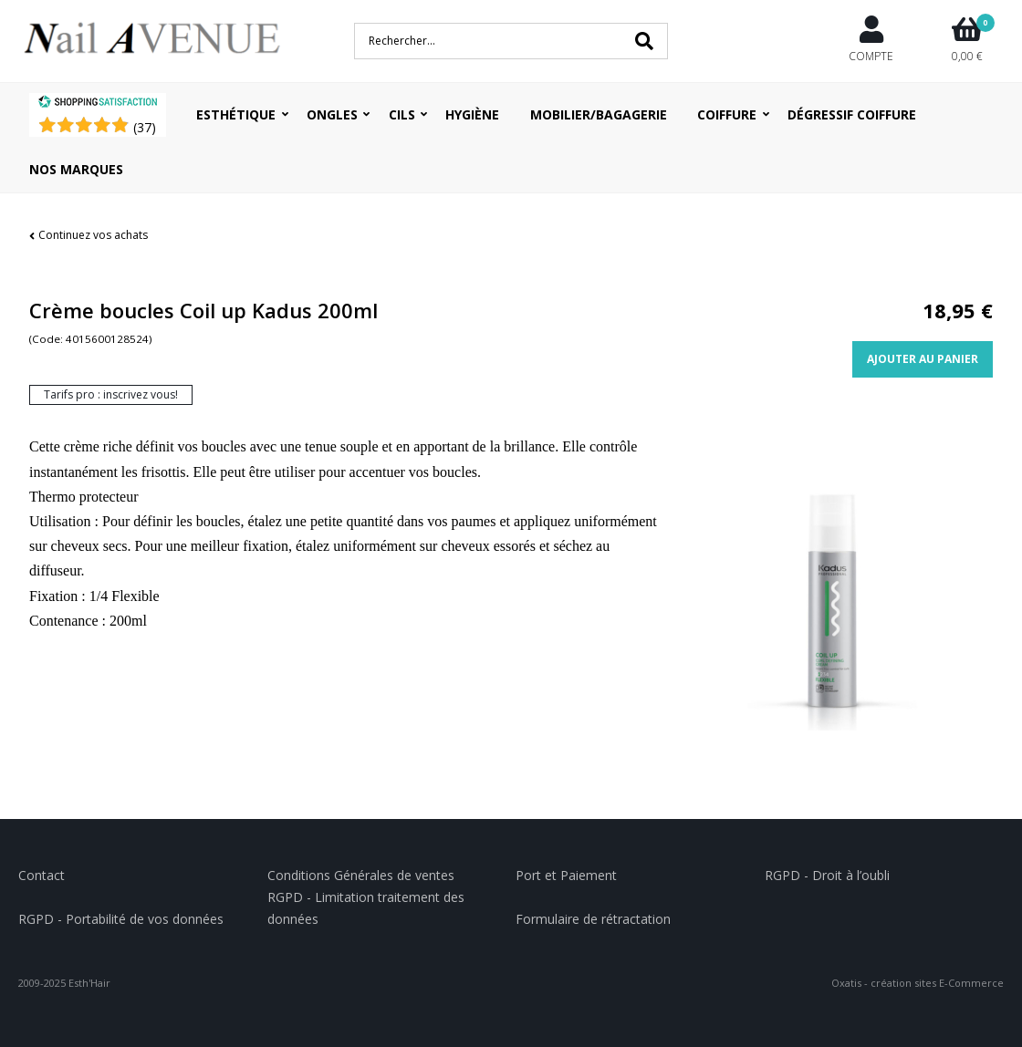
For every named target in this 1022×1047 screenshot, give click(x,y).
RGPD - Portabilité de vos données (121, 919)
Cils (402, 114)
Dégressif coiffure (851, 114)
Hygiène (472, 114)
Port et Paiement (566, 875)
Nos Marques (76, 169)
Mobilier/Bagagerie (598, 114)
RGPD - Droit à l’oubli (827, 875)
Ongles (332, 114)
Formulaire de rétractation (593, 919)
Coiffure (726, 114)
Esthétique (236, 114)
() (144, 127)
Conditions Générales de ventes (360, 875)
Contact (41, 875)
